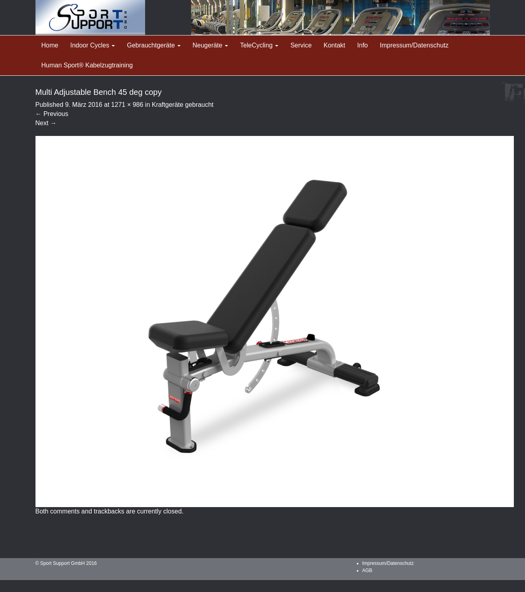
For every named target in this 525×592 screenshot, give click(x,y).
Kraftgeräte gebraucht (183, 104)
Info (362, 45)
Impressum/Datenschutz (414, 45)
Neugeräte (210, 45)
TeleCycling (259, 45)
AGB (367, 570)
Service (300, 45)
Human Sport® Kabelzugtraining (87, 65)
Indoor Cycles (92, 45)
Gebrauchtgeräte (154, 45)
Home (50, 45)
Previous (52, 113)
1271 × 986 (127, 104)
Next (46, 123)
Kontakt (334, 45)
